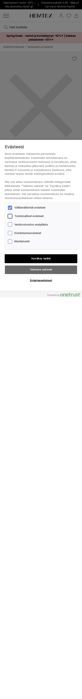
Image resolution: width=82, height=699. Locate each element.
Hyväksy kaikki (41, 258)
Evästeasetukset (41, 280)
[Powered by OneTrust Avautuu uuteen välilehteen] (63, 294)
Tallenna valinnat (41, 269)
